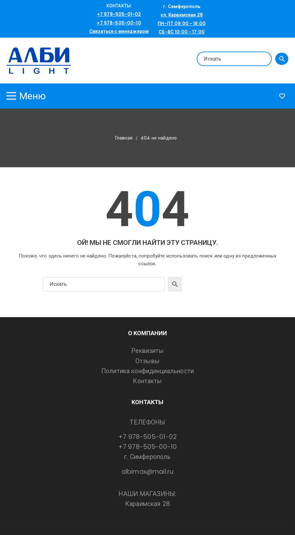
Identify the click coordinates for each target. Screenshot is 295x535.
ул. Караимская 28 (182, 15)
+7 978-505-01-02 (119, 14)
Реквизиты (147, 350)
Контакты (147, 381)
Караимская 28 (147, 504)
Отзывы (147, 361)
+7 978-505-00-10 (119, 23)
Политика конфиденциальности (147, 371)
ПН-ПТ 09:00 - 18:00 (182, 23)
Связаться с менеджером (119, 31)
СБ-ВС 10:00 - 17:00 (182, 32)
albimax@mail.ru (147, 471)
